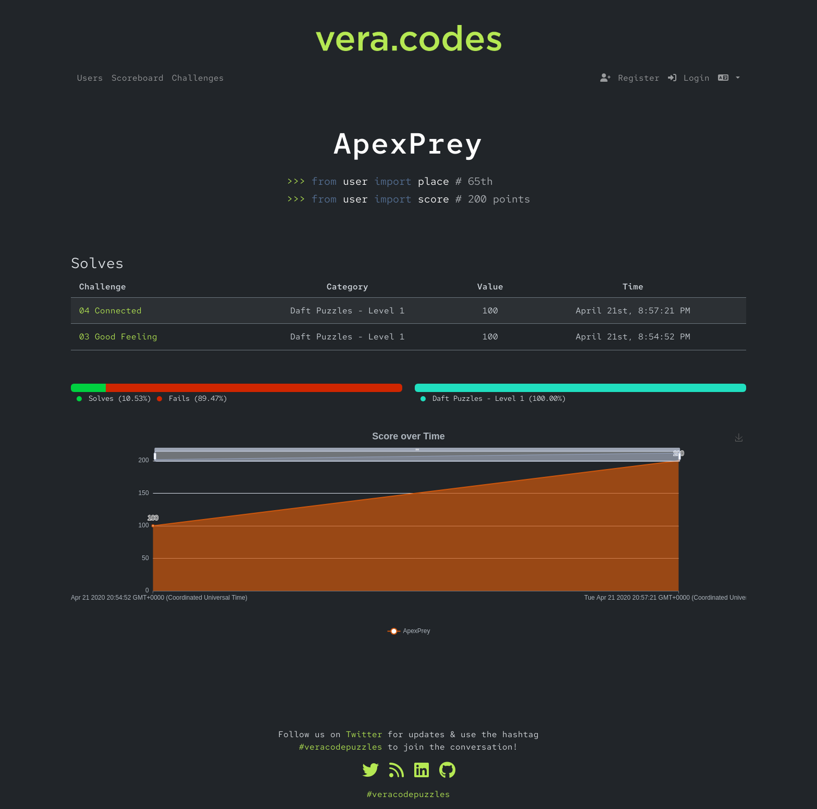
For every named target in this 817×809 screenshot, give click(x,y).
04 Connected (110, 310)
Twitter (364, 734)
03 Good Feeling (118, 336)
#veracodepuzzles (340, 746)
